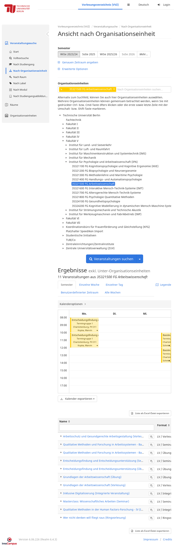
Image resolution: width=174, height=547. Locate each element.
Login (163, 4)
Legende (163, 284)
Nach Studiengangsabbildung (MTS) (28, 96)
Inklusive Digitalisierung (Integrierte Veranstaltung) (96, 493)
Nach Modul (17, 89)
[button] (97, 330)
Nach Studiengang (21, 64)
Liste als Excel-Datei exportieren (150, 413)
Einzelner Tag (114, 284)
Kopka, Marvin (85, 330)
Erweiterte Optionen (73, 69)
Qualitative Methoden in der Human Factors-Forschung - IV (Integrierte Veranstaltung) (118, 509)
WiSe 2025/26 (108, 54)
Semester (64, 48)
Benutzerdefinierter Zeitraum (79, 292)
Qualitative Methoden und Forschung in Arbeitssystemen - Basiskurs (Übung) (112, 452)
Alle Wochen (113, 292)
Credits (167, 539)
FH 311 (93, 326)
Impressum (150, 539)
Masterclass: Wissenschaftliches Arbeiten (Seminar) (96, 501)
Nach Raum (17, 77)
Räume (11, 104)
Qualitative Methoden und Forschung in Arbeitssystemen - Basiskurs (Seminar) (113, 444)
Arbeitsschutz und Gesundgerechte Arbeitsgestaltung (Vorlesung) (105, 436)
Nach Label (17, 83)
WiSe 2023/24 (69, 54)
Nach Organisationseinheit (27, 70)
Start (13, 51)
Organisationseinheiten (20, 115)
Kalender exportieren (77, 398)
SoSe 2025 (88, 54)
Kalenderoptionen (71, 304)
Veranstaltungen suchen (111, 259)
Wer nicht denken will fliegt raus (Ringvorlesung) (94, 517)
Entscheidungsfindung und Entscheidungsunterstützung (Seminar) (106, 460)
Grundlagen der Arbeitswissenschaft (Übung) (92, 477)
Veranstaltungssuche (20, 43)
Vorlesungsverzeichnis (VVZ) (100, 4)
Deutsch (144, 4)
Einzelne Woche (89, 284)
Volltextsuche (18, 58)
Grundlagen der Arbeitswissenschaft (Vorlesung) (94, 485)
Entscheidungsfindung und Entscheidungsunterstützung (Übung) (105, 469)
